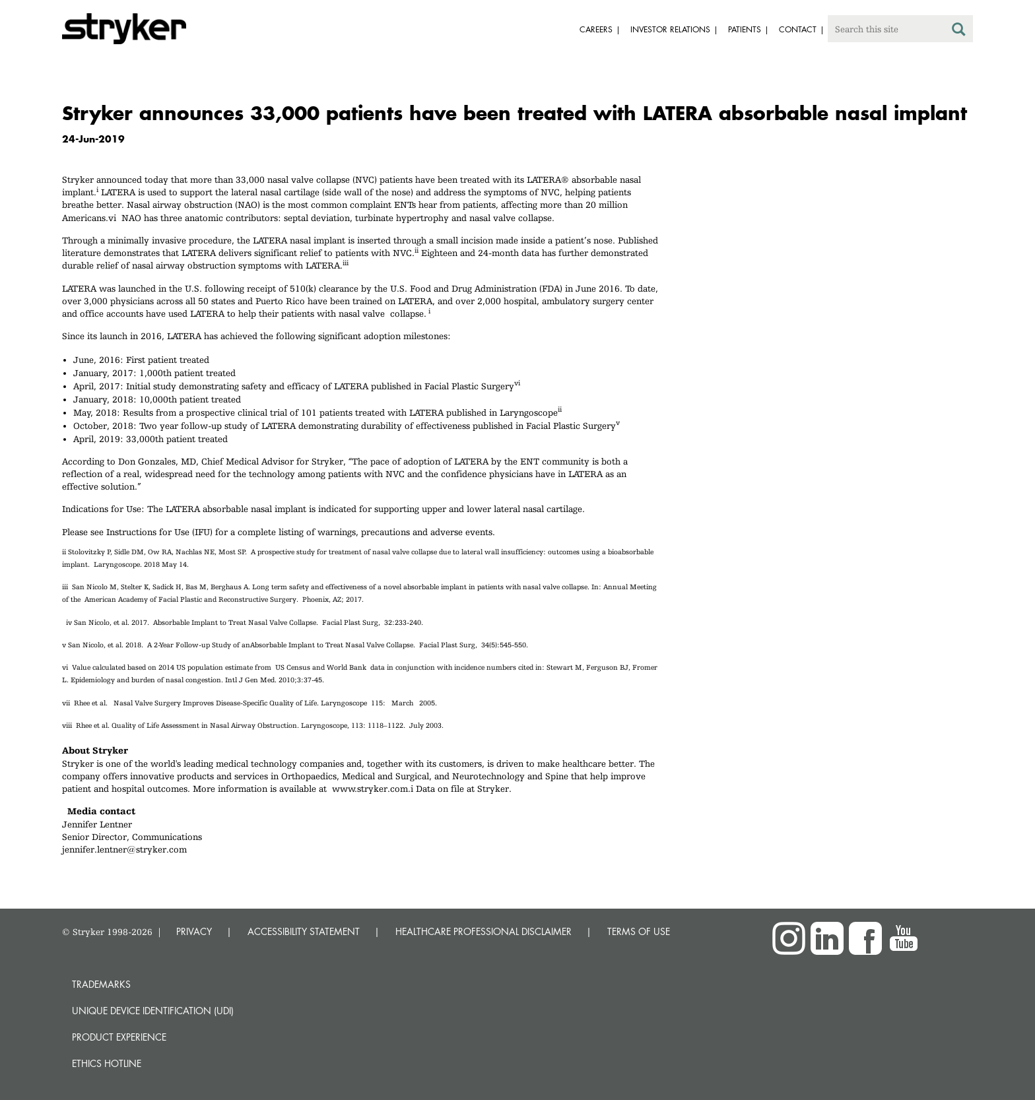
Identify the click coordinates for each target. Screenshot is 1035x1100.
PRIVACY (194, 931)
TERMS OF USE (638, 931)
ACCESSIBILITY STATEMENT (304, 931)
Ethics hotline (106, 1063)
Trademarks (101, 984)
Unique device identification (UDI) (153, 1010)
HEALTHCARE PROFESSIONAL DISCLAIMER (483, 931)
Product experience (119, 1037)
